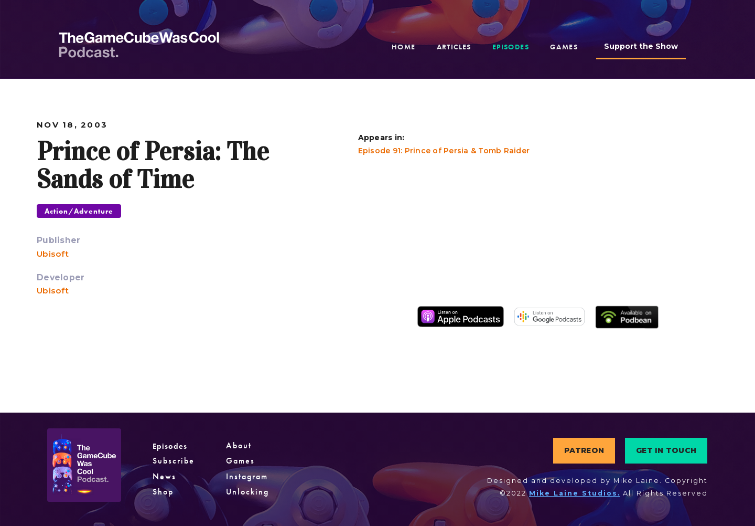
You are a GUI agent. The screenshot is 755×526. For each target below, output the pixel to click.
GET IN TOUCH (666, 450)
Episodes (169, 445)
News (163, 476)
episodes (510, 46)
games (564, 46)
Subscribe (172, 461)
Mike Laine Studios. (574, 493)
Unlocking (243, 492)
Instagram (243, 476)
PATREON (584, 450)
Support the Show (641, 46)
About (235, 445)
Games (237, 461)
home (404, 46)
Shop (163, 492)
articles (454, 46)
